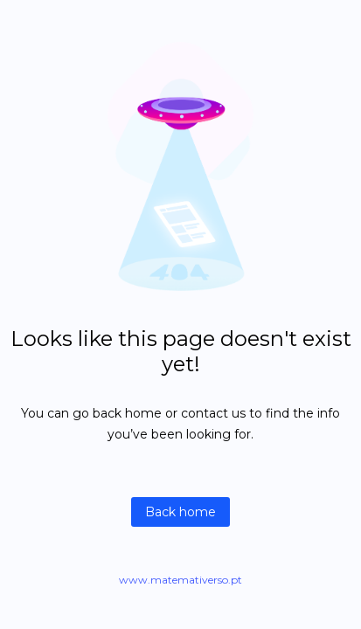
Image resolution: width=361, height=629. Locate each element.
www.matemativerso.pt (180, 579)
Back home (180, 512)
